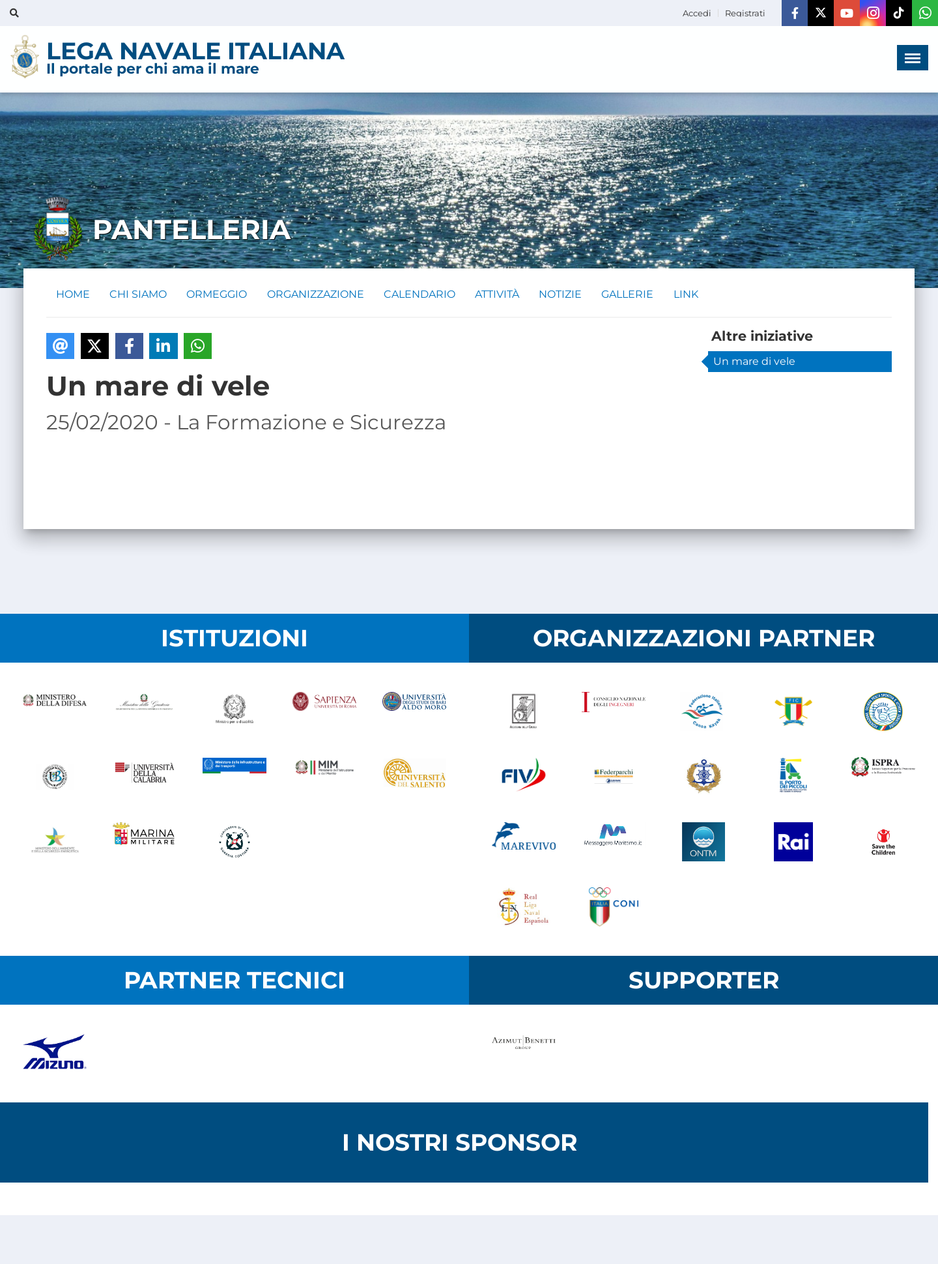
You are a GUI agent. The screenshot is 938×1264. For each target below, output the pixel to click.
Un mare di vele (754, 362)
